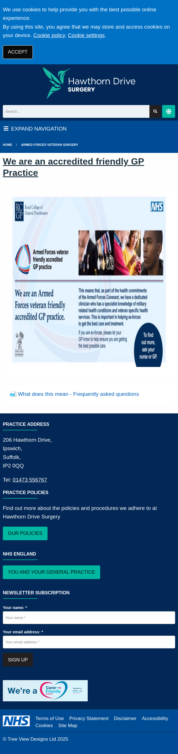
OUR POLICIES (25, 533)
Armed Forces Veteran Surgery (49, 144)
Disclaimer (125, 718)
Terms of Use (49, 718)
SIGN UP (18, 660)
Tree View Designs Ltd (32, 739)
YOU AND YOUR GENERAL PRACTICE (51, 572)
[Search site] (155, 111)
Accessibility (155, 718)
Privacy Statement (89, 718)
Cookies (44, 725)
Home (7, 144)
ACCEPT (17, 52)
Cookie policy (49, 35)
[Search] (76, 111)
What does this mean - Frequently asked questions (78, 394)
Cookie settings (86, 35)
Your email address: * (23, 632)
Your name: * (15, 607)
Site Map (67, 725)
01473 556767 (30, 480)
